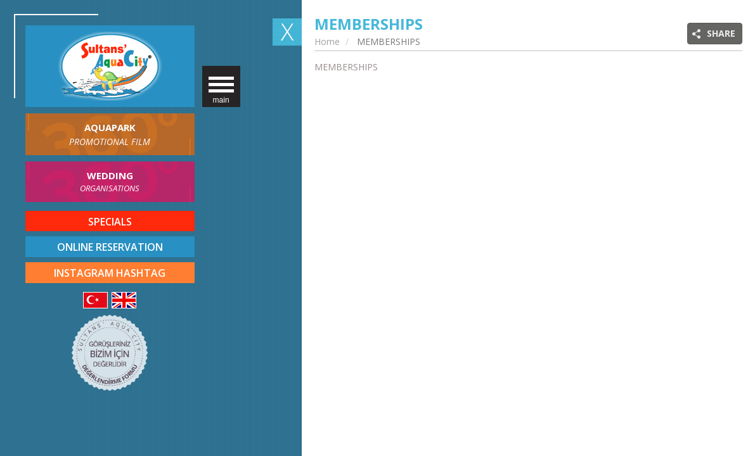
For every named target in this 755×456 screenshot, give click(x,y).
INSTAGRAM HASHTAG (109, 273)
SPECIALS (110, 222)
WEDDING (110, 182)
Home (327, 41)
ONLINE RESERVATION (110, 247)
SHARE (721, 33)
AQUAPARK (110, 134)
